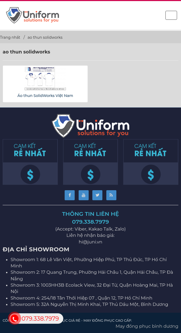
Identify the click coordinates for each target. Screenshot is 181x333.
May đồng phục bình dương (147, 326)
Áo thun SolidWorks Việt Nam (45, 95)
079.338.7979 (90, 221)
